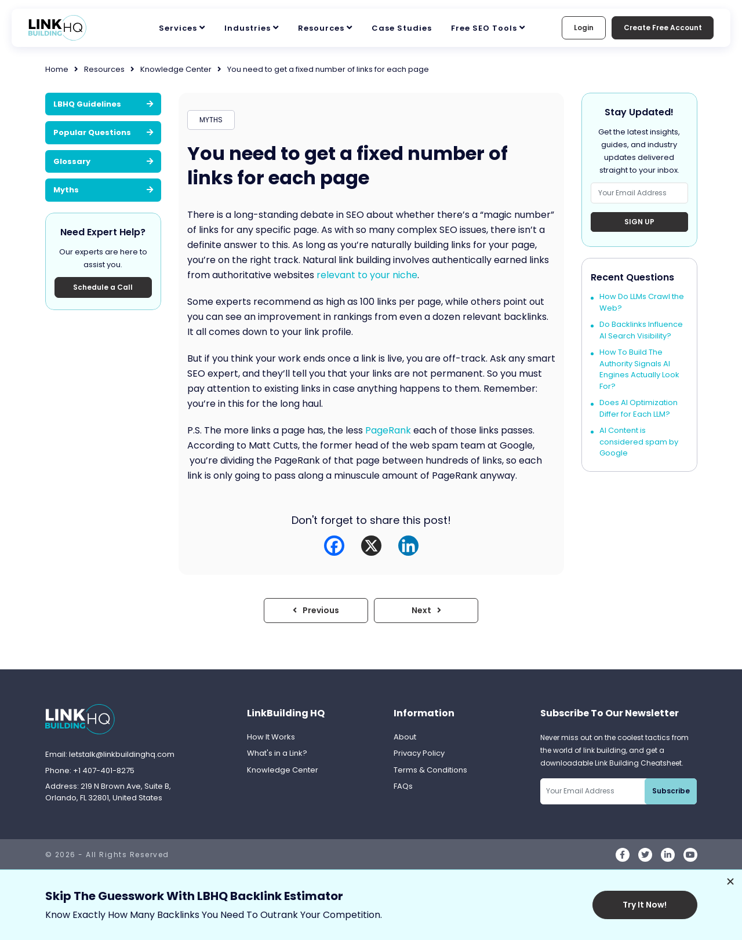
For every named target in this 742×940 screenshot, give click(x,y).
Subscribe (671, 791)
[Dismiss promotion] (730, 881)
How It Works (271, 736)
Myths (103, 189)
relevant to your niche (367, 275)
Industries (247, 28)
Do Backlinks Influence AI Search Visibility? (641, 330)
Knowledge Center (176, 69)
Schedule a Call (103, 288)
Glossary (103, 161)
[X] (371, 545)
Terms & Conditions (430, 769)
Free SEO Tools (484, 28)
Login (583, 27)
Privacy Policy (419, 753)
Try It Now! (645, 904)
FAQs (403, 786)
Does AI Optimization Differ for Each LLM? (638, 409)
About (405, 736)
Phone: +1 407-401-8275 (89, 770)
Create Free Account (662, 27)
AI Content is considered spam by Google (638, 442)
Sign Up (639, 222)
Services (178, 28)
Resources (321, 28)
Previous (316, 610)
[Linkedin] (408, 545)
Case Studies (402, 28)
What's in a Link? (277, 753)
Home (56, 69)
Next (426, 610)
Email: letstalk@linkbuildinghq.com (109, 754)
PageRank (388, 430)
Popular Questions (103, 132)
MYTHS (211, 120)
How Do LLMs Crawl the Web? (641, 303)
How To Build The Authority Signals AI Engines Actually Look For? (639, 369)
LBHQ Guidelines (103, 104)
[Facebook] (334, 545)
